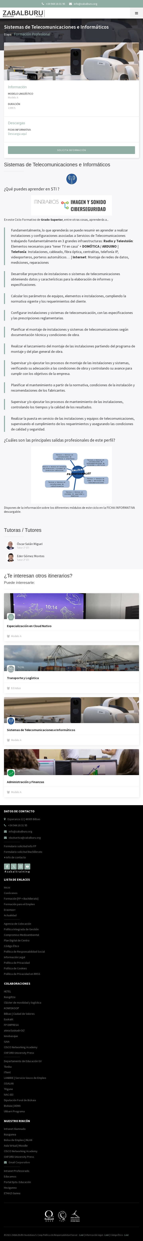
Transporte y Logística (23, 678)
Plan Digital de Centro (16, 940)
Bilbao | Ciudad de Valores (19, 1014)
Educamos (10, 1176)
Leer (81, 1234)
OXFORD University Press (19, 1053)
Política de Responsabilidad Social (24, 951)
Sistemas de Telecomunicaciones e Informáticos (41, 730)
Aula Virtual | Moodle (16, 1145)
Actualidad (10, 915)
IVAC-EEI (8, 1094)
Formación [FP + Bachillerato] (21, 898)
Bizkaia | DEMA (12, 1106)
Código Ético (11, 946)
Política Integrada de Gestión (21, 929)
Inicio (7, 887)
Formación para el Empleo (19, 904)
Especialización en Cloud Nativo (29, 626)
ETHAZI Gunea (12, 1193)
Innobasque (11, 1036)
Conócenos (11, 893)
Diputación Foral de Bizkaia (20, 1100)
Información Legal (14, 957)
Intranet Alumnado (15, 1129)
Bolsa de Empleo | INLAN (18, 1140)
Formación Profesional (32, 34)
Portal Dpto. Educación (17, 1182)
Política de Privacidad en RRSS (22, 974)
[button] (136, 13)
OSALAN (9, 1083)
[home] (24, 13)
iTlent (7, 1072)
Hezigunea (10, 1187)
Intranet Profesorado (16, 1171)
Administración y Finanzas (25, 782)
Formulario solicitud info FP (20, 846)
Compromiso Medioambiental (21, 935)
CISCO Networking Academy (20, 1047)
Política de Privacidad (17, 963)
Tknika (8, 1066)
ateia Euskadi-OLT (14, 1030)
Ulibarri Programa (14, 1111)
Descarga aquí (17, 134)
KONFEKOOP (11, 1008)
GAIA (7, 1041)
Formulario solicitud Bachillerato (23, 852)
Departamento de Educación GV (23, 1061)
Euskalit (8, 1019)
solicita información (71, 150)
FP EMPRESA (11, 1025)
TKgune (8, 1089)
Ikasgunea (10, 1134)
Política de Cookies (15, 968)
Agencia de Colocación (17, 923)
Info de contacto (15, 857)
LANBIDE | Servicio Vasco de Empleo (25, 1078)
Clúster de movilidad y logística (22, 1002)
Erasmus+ (10, 910)
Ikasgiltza (9, 997)
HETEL (7, 991)
